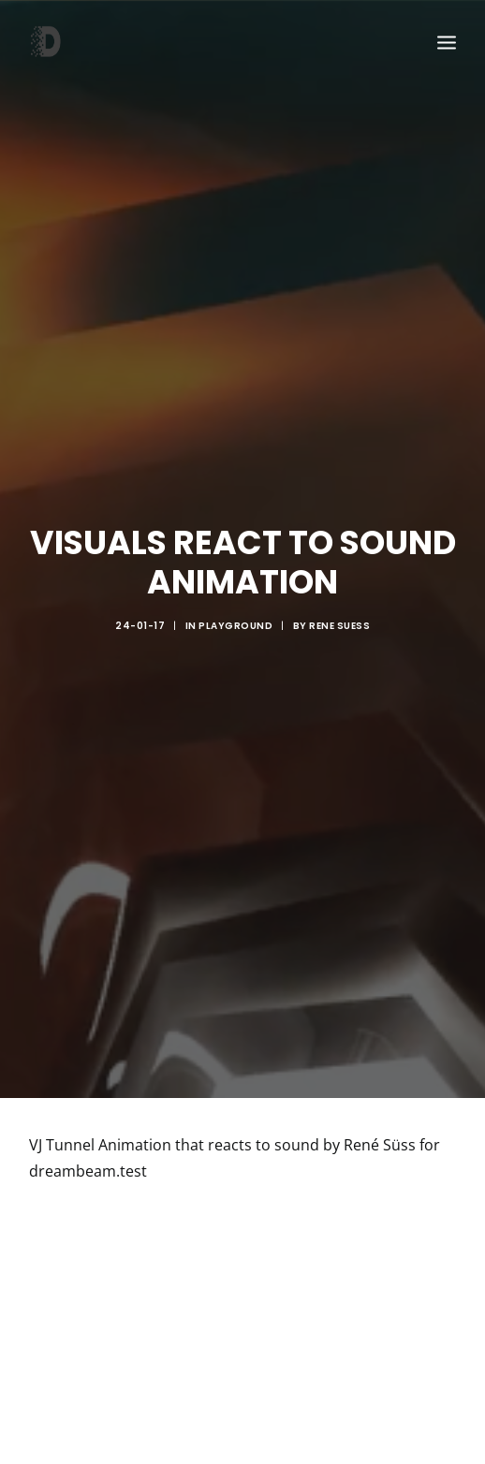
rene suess (339, 614)
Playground (235, 614)
